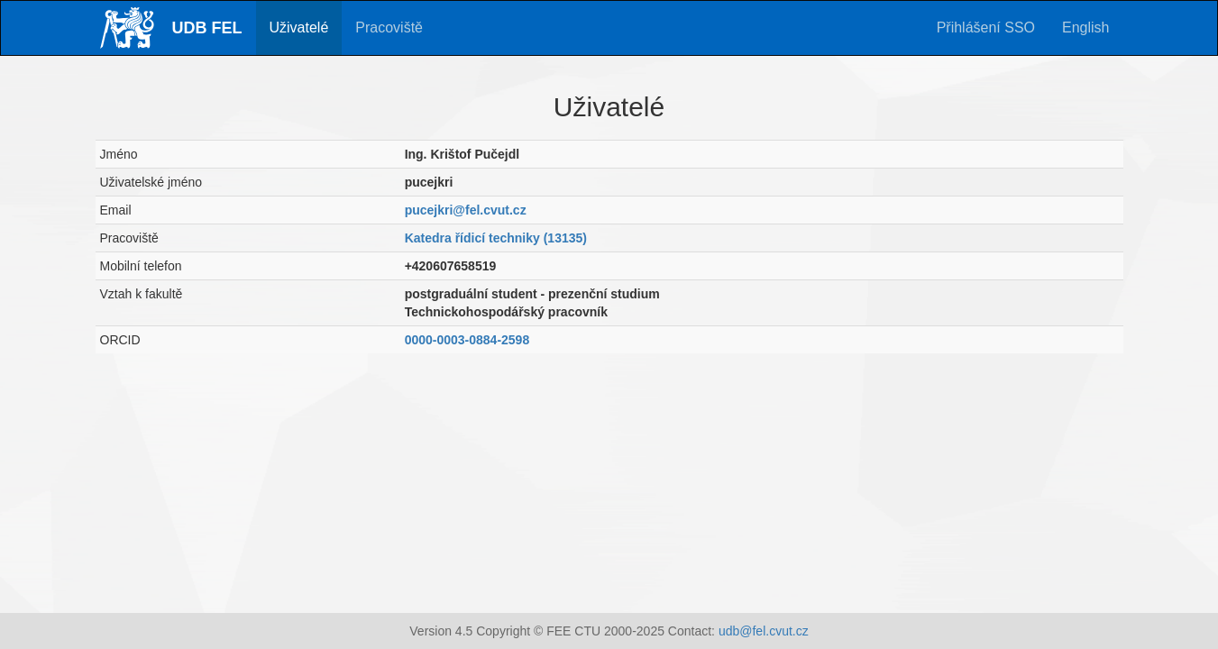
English (1085, 27)
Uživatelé (299, 27)
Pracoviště (389, 27)
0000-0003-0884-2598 (467, 340)
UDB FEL (207, 28)
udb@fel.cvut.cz (764, 631)
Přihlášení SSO (986, 27)
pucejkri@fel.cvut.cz (466, 210)
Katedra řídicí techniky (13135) (496, 238)
